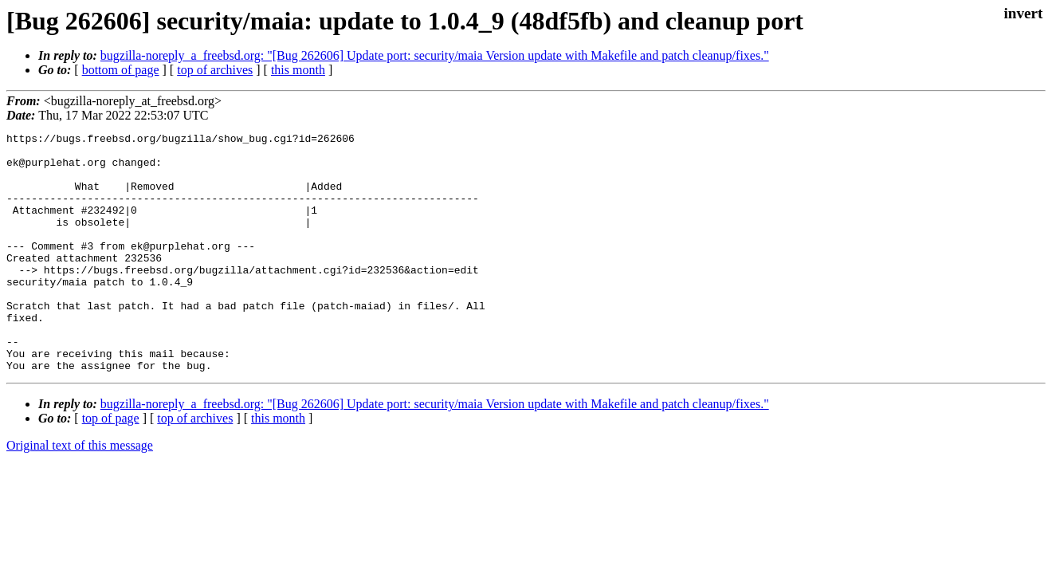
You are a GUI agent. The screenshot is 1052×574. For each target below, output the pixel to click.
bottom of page (120, 70)
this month (298, 70)
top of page (110, 466)
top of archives (215, 70)
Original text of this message (79, 493)
